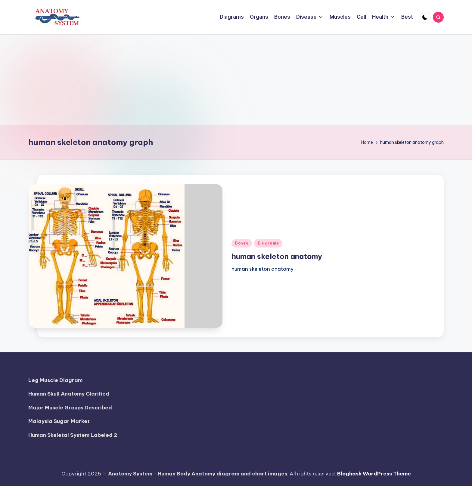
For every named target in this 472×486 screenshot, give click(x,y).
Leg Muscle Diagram (55, 380)
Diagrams (268, 243)
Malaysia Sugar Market (59, 421)
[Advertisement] (236, 80)
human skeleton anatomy (276, 256)
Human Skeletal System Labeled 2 (72, 435)
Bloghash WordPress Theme (374, 473)
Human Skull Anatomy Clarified (68, 393)
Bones (241, 243)
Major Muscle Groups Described (70, 407)
